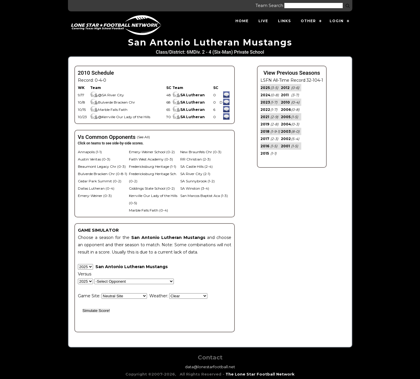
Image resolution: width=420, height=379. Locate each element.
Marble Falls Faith (108, 109)
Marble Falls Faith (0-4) (148, 210)
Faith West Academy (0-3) (151, 159)
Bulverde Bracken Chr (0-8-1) (102, 174)
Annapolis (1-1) (90, 152)
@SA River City (107, 95)
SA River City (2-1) (195, 174)
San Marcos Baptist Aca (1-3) (204, 195)
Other (308, 21)
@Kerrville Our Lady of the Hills (120, 117)
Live (263, 21)
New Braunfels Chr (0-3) (200, 152)
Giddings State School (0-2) (152, 188)
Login (337, 21)
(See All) (143, 137)
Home (242, 21)
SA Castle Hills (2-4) (196, 166)
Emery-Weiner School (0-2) (152, 152)
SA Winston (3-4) (194, 188)
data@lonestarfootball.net (210, 366)
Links (284, 21)
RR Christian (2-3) (195, 159)
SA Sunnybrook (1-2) (197, 181)
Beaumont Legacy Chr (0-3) (102, 166)
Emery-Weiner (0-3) (95, 195)
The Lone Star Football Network (260, 374)
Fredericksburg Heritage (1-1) (152, 166)
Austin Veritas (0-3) (94, 159)
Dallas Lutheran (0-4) (96, 188)
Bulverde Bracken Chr (112, 102)
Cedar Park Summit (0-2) (99, 181)
